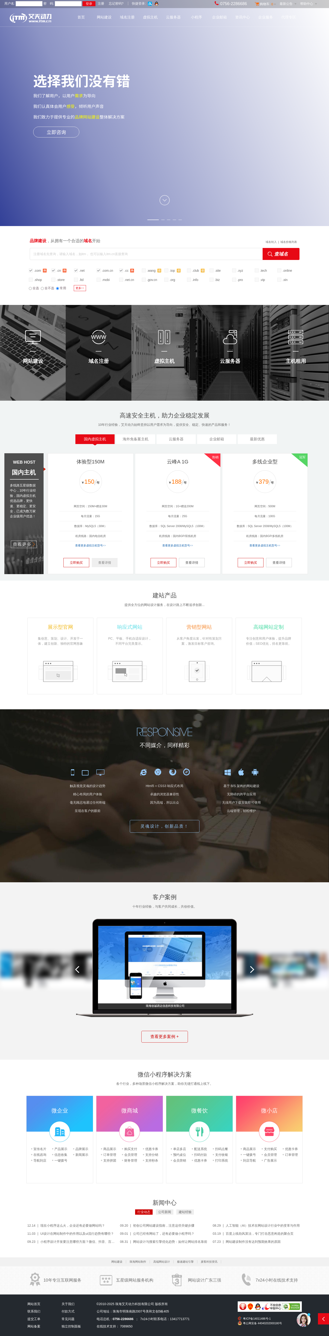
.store (61, 280)
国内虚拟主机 (95, 440)
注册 (101, 3)
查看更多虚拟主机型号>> (90, 545)
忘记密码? (116, 3)
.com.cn (107, 270)
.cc (129, 270)
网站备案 (33, 1326)
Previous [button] (77, 969)
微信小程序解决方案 (165, 1074)
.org (172, 280)
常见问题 (68, 1319)
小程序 (196, 17)
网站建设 (104, 17)
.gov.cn (152, 280)
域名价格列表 (288, 242)
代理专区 (288, 17)
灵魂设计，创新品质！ (164, 826)
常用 (61, 288)
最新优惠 (257, 439)
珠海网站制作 (138, 1261)
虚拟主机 (150, 17)
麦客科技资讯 (209, 1261)
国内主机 (24, 472)
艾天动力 (40, 18)
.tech (263, 270)
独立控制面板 (71, 1326)
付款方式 (68, 1311)
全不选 (47, 288)
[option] (287, 970)
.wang (154, 270)
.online (287, 270)
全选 (34, 288)
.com (40, 270)
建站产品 (165, 595)
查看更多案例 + (164, 1036)
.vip (262, 280)
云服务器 (173, 17)
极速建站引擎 (185, 1261)
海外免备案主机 (135, 439)
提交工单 (33, 1319)
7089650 (126, 1326)
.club (198, 270)
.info (195, 280)
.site (218, 270)
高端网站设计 (161, 1261)
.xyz (240, 270)
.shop (38, 280)
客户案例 (165, 897)
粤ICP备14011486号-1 (257, 1318)
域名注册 (127, 17)
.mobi (106, 280)
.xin (285, 280)
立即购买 (76, 562)
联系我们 (33, 1311)
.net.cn (129, 280)
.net (82, 270)
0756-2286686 (233, 3)
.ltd (81, 280)
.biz (217, 280)
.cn (62, 270)
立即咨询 (56, 131)
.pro (240, 280)
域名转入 (271, 242)
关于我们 (68, 1304)
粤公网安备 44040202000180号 (262, 1323)
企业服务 (265, 17)
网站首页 (33, 1304)
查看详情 (104, 562)
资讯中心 (242, 17)
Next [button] (252, 969)
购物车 (266, 4)
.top (175, 270)
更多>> (80, 288)
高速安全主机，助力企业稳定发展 (165, 415)
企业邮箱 (219, 17)
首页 (81, 17)
